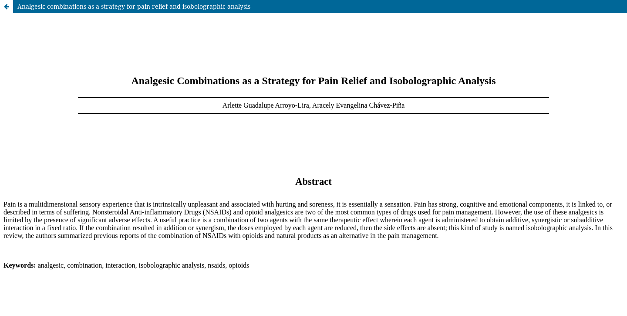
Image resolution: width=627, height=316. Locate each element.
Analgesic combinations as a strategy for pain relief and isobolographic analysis (133, 6)
